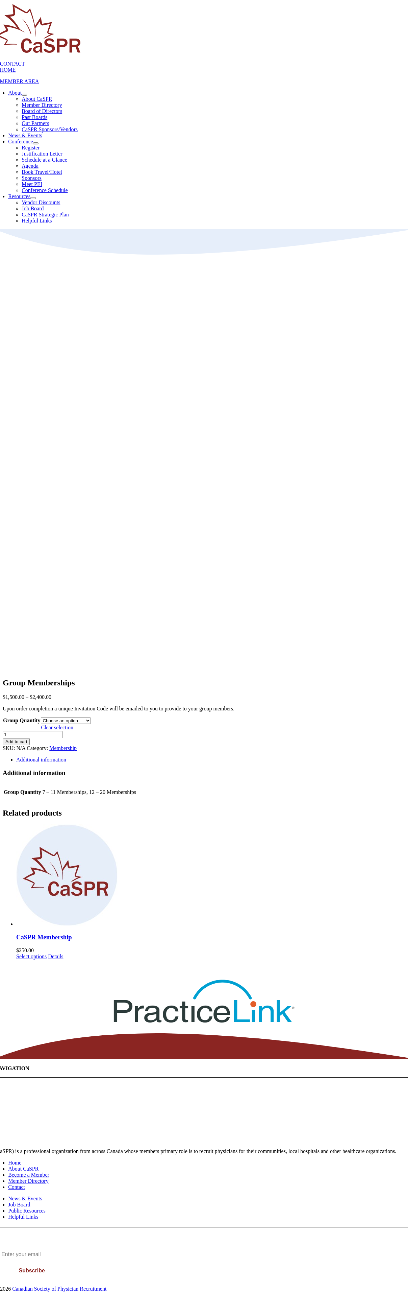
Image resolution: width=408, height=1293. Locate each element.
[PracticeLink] (204, 1022)
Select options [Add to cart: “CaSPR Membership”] (31, 956)
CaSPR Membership (44, 937)
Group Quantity (21, 720)
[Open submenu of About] (24, 95)
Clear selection (57, 727)
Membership (63, 748)
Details (55, 956)
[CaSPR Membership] (210, 875)
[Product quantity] (32, 734)
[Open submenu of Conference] (36, 143)
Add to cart (16, 741)
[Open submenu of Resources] (33, 198)
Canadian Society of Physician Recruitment (59, 1289)
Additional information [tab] (41, 759)
